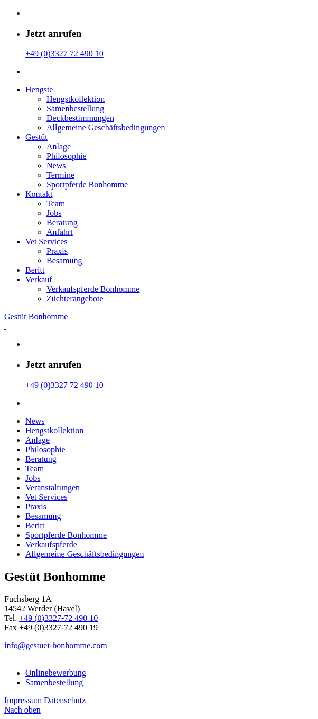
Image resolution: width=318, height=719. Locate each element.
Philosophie (66, 156)
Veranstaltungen (52, 487)
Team (55, 203)
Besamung (64, 260)
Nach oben (22, 709)
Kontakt (39, 194)
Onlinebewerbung (55, 672)
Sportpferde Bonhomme (87, 184)
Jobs (53, 213)
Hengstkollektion (75, 98)
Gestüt (36, 137)
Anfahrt (59, 232)
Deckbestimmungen (80, 117)
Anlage (58, 146)
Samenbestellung (75, 108)
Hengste (39, 89)
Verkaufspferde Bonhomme (92, 289)
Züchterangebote (75, 298)
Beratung (62, 222)
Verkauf (38, 279)
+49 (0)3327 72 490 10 (64, 53)
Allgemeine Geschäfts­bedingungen (105, 127)
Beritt (34, 270)
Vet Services (46, 241)
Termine (60, 175)
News (56, 165)
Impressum (23, 700)
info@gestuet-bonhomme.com (55, 645)
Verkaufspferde (51, 544)
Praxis (57, 251)
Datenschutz (65, 700)
